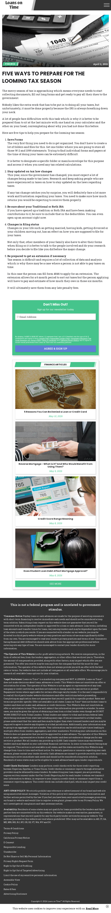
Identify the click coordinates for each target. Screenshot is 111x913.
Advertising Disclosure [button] (79, 338)
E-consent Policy (43, 338)
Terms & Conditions (49, 340)
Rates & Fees (10, 889)
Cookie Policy (11, 884)
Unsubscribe (10, 851)
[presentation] (37, 327)
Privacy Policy (36, 340)
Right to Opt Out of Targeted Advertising (24, 870)
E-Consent (9, 842)
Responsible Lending (14, 847)
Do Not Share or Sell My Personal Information (27, 856)
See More (55, 583)
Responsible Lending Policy (60, 338)
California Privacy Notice (69, 340)
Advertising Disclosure (15, 893)
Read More (92, 908)
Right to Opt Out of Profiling (18, 865)
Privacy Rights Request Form (18, 861)
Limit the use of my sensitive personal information (30, 875)
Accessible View (12, 879)
